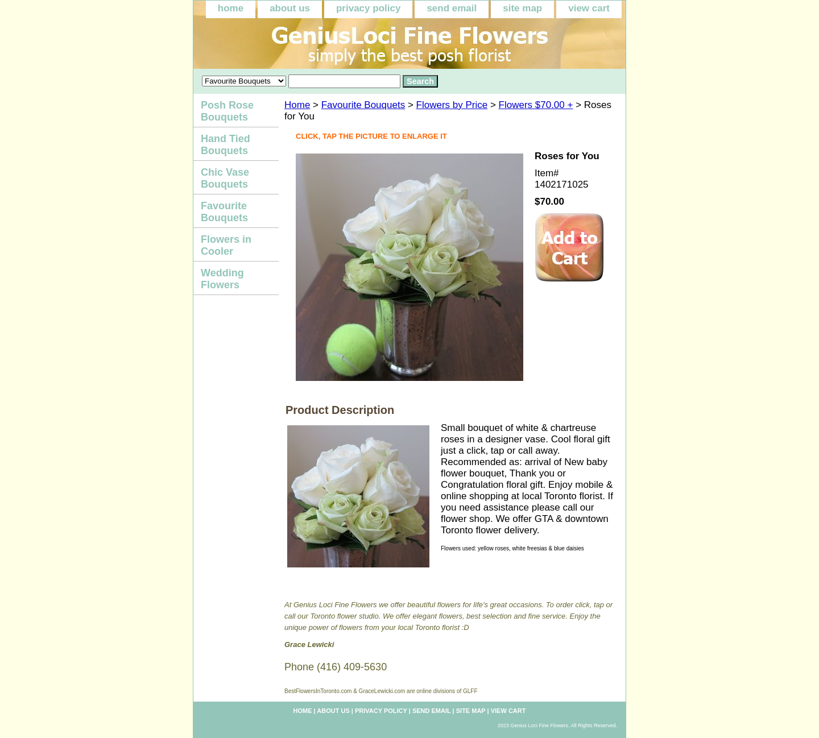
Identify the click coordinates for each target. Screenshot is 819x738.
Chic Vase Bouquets (225, 178)
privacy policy (368, 8)
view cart (589, 8)
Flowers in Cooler (226, 245)
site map (522, 8)
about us (290, 8)
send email (452, 8)
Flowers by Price (452, 104)
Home (297, 104)
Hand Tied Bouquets (225, 144)
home (230, 8)
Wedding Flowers (222, 279)
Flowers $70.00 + (536, 104)
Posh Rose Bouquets (227, 111)
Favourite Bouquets (363, 104)
